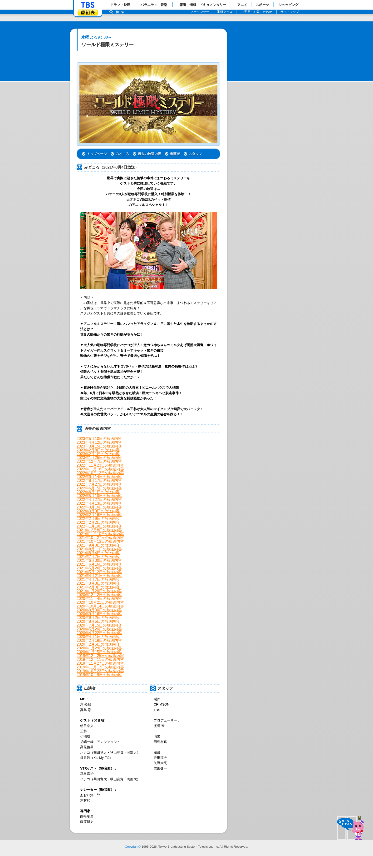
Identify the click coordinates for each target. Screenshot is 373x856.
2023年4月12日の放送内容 (99, 442)
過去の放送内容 (149, 154)
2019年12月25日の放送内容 (100, 656)
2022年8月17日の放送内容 (99, 480)
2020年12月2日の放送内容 (99, 595)
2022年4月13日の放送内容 (99, 503)
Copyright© (133, 846)
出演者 (175, 154)
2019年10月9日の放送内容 (99, 675)
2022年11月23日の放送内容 (100, 465)
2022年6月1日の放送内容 (98, 492)
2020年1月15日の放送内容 (99, 652)
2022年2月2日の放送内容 (98, 522)
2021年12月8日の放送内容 (99, 530)
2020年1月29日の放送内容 (99, 648)
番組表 (88, 12)
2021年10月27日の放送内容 (100, 538)
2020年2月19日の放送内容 (99, 640)
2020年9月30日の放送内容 (99, 610)
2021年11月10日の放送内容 (100, 534)
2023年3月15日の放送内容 (99, 446)
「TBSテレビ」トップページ (87, 5)
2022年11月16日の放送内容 (100, 469)
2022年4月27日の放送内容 (99, 500)
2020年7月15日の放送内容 (99, 625)
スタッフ (195, 154)
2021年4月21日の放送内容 (99, 576)
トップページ (97, 154)
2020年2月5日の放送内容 (98, 644)
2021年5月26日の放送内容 (99, 568)
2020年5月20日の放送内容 (99, 629)
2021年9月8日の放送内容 (98, 545)
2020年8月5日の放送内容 (98, 621)
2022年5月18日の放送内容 (99, 496)
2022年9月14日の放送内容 (99, 477)
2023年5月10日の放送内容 (99, 439)
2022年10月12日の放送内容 (100, 473)
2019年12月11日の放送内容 (100, 659)
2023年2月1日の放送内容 (98, 454)
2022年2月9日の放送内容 (98, 519)
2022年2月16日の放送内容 (99, 515)
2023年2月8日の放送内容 (98, 450)
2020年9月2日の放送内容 (98, 618)
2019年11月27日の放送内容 (100, 663)
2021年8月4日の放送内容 (98, 553)
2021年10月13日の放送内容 (100, 541)
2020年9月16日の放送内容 (99, 614)
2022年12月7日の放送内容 (99, 461)
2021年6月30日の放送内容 (99, 560)
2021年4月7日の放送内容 (98, 579)
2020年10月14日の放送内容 (100, 606)
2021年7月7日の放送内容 (98, 557)
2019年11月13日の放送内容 (100, 667)
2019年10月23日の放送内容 (100, 671)
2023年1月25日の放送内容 (99, 458)
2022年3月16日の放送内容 (99, 507)
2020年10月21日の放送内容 (100, 602)
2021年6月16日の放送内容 (99, 564)
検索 (121, 12)
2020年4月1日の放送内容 (98, 637)
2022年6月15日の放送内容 (99, 488)
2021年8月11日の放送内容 (99, 549)
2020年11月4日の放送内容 (99, 599)
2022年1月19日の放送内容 (99, 526)
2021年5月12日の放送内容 (99, 572)
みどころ (122, 154)
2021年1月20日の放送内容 (99, 591)
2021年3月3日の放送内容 (98, 583)
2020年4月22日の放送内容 (99, 633)
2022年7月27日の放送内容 (99, 484)
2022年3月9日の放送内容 (98, 511)
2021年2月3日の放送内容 (98, 587)
